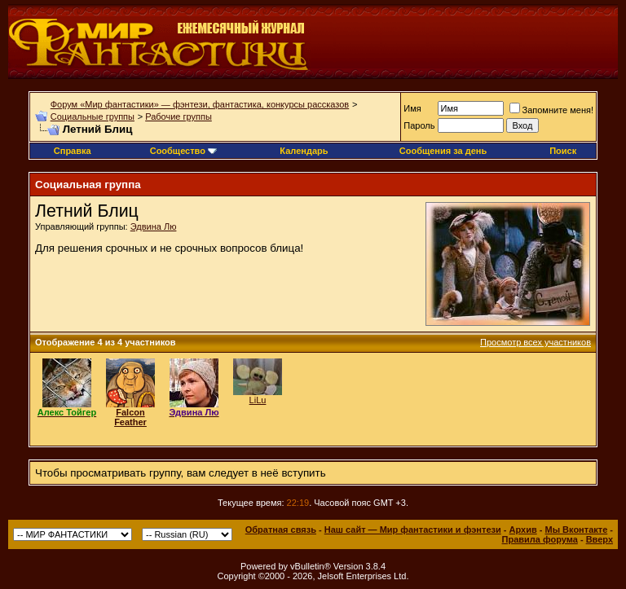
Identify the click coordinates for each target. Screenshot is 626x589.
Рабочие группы (178, 116)
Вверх (599, 539)
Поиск (562, 151)
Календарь (304, 151)
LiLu (258, 400)
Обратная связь (280, 529)
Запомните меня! (551, 110)
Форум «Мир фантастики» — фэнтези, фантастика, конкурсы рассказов (200, 104)
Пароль (418, 125)
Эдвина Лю (153, 226)
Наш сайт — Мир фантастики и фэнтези (412, 529)
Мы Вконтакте (575, 529)
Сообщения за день (443, 151)
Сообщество (183, 151)
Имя (412, 108)
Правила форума (540, 539)
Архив (523, 529)
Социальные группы (92, 116)
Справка (72, 151)
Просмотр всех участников (535, 342)
